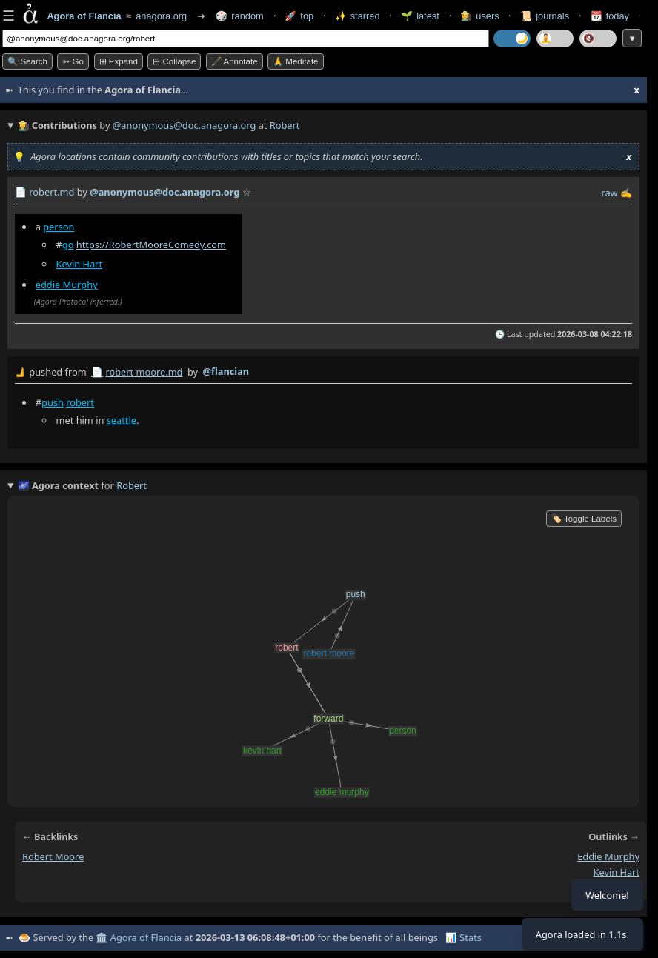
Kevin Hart (79, 263)
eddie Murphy (67, 284)
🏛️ (101, 937)
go (68, 244)
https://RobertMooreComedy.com (151, 244)
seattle (121, 420)
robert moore (53, 856)
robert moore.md (143, 372)
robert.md (51, 192)
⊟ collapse (174, 61)
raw (609, 192)
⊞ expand (118, 61)
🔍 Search (27, 61)
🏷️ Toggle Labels (584, 518)
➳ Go (73, 61)
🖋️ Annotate (234, 61)
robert (80, 402)
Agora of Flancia (146, 937)
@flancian (225, 371)
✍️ (626, 192)
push (52, 402)
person (58, 226)
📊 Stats (463, 937)
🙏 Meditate (295, 61)
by (323, 373)
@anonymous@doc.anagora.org (184, 125)
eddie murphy (608, 856)
